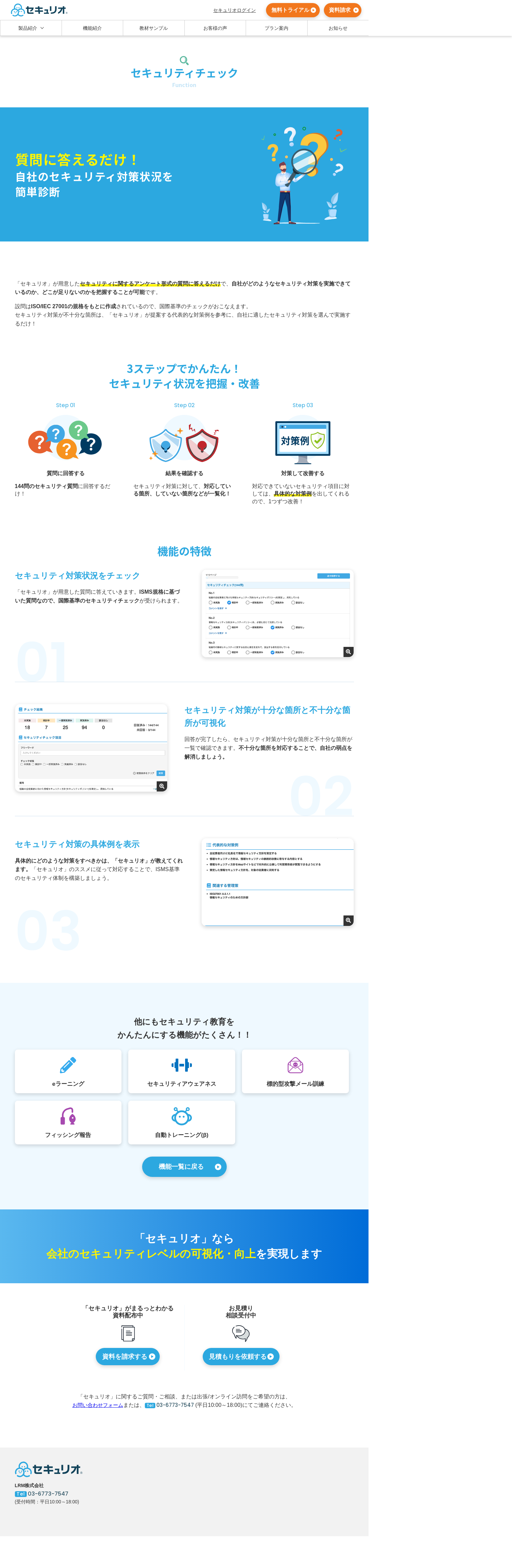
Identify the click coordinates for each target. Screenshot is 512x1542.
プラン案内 (276, 28)
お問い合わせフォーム (96, 1410)
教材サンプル (153, 28)
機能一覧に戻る (181, 1170)
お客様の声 (215, 28)
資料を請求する (124, 1361)
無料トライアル (290, 10)
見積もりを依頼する (237, 1361)
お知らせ (338, 28)
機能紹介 (92, 28)
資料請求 (340, 10)
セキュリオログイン (234, 10)
